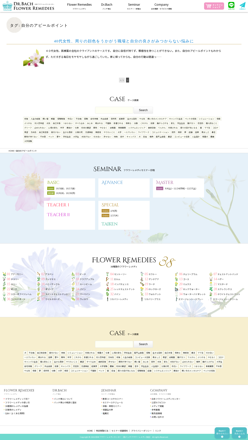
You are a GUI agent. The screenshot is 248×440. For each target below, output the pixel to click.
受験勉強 (61, 118)
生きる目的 (132, 118)
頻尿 (180, 132)
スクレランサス (225, 289)
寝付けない (55, 132)
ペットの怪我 (190, 118)
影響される (118, 123)
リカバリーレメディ (119, 299)
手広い (70, 118)
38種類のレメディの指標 (16, 406)
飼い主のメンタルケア (157, 118)
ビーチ (83, 274)
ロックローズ (155, 289)
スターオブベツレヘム (21, 294)
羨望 (26, 132)
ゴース (186, 279)
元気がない (86, 136)
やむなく (103, 127)
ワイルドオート (18, 299)
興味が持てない (31, 136)
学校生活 (67, 136)
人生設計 (196, 136)
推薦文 (106, 413)
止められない (40, 127)
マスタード (223, 284)
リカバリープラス (152, 299)
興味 (95, 127)
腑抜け (69, 127)
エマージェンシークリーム (225, 299)
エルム (117, 279)
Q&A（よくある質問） (15, 413)
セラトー (153, 274)
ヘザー (221, 279)
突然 (173, 132)
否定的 (200, 123)
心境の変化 (53, 127)
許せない (107, 136)
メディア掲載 (158, 406)
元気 (48, 123)
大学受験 (28, 141)
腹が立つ (191, 123)
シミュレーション (206, 118)
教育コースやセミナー (113, 398)
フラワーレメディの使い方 (17, 402)
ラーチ (152, 284)
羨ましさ (205, 132)
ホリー (14, 284)
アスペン (49, 274)
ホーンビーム (86, 284)
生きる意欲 (68, 132)
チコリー (15, 279)
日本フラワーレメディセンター (166, 398)
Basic (53, 182)
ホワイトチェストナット (229, 294)
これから (144, 123)
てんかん (162, 127)
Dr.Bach (60, 390)
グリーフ (28, 127)
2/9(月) (113, 210)
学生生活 (181, 123)
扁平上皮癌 (160, 136)
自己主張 (56, 123)
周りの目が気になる (188, 127)
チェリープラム (190, 274)
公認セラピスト (159, 402)
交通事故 (89, 132)
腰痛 (212, 136)
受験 (86, 118)
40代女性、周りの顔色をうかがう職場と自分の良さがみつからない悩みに (124, 41)
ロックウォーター (191, 289)
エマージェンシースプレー (191, 299)
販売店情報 (157, 413)
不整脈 (108, 123)
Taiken (110, 224)
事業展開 (122, 127)
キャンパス (131, 136)
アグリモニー (17, 274)
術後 (26, 118)
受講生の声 (108, 409)
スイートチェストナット (56, 294)
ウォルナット (155, 294)
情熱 (151, 136)
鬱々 (58, 136)
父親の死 (79, 132)
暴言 (213, 132)
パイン (83, 289)
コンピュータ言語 (181, 136)
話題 (197, 132)
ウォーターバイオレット (194, 294)
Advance (112, 182)
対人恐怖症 (39, 123)
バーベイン (85, 294)
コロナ (215, 127)
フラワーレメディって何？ (17, 398)
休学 (62, 127)
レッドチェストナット (124, 289)
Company (158, 390)
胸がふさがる (162, 123)
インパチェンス (121, 284)
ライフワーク (143, 132)
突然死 (113, 118)
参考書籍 (156, 409)
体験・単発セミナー (112, 406)
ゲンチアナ (154, 279)
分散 (136, 123)
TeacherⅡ (59, 215)
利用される (173, 127)
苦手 (122, 136)
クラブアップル (87, 279)
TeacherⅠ (59, 205)
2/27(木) (114, 215)
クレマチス (50, 279)
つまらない (68, 123)
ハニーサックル (52, 284)
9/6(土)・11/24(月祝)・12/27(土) (180, 188)
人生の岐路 (35, 118)
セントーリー (120, 274)
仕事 (77, 127)
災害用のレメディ (13, 409)
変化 (173, 123)
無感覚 (98, 132)
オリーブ (49, 289)
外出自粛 (104, 118)
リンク (158, 430)
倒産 (218, 118)
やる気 (142, 118)
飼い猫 (45, 118)
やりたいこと (109, 132)
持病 (116, 136)
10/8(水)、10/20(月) (65, 192)
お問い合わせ (158, 416)
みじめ (90, 123)
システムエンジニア (136, 127)
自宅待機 (94, 118)
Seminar (108, 390)
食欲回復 (152, 127)
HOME (90, 430)
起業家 (122, 118)
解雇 (53, 118)
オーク (14, 289)
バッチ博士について (63, 398)
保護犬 (205, 136)
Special (110, 205)
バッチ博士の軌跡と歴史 (65, 402)
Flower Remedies (19, 390)
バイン (117, 294)
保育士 (128, 123)
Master (164, 182)
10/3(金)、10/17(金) (65, 188)
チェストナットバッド (228, 274)
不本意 (43, 136)
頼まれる (99, 123)
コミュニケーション (160, 132)
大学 (119, 132)
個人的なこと (211, 123)
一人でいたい (129, 132)
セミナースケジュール (113, 402)
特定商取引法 (102, 430)
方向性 (33, 132)
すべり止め (79, 123)
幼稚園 (113, 127)
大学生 (76, 136)
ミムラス (187, 284)
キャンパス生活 (175, 118)
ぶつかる (28, 123)
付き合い (97, 136)
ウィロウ (84, 299)
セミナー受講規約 (119, 430)
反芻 (152, 123)
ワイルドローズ (52, 299)
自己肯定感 (43, 132)
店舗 (191, 132)
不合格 (78, 118)
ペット (51, 136)
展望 (170, 136)
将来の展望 (86, 127)
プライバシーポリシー (141, 430)
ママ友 (207, 127)
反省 (145, 136)
